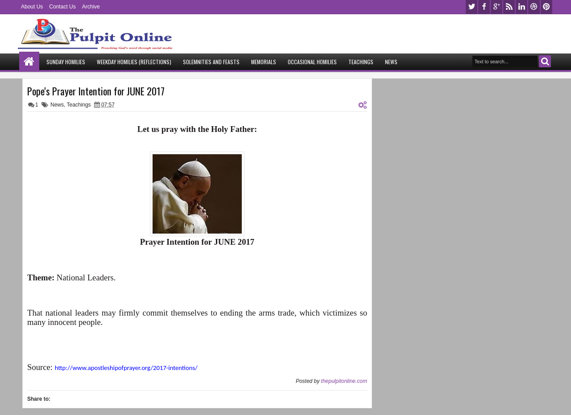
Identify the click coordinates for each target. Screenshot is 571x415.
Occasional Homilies (312, 62)
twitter (471, 7)
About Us (32, 7)
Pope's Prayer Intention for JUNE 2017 (96, 91)
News (391, 62)
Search (545, 61)
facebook (484, 7)
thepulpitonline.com (344, 381)
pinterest (546, 7)
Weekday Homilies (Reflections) (134, 62)
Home (29, 62)
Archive (91, 7)
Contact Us (62, 7)
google (496, 7)
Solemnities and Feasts (211, 62)
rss (509, 7)
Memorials (263, 62)
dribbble (534, 7)
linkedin (521, 7)
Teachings (360, 62)
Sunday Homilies (65, 62)
